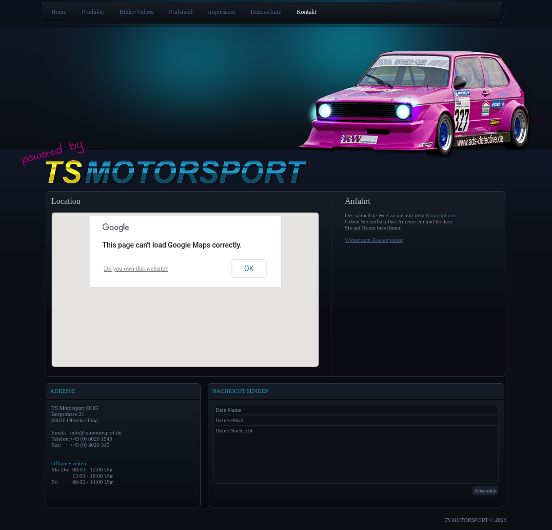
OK (248, 268)
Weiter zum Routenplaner (374, 240)
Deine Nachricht (356, 454)
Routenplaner (441, 215)
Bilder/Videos (137, 11)
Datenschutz (266, 11)
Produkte (93, 11)
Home (58, 11)
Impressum (221, 11)
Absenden (485, 490)
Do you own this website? (136, 268)
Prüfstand (180, 11)
